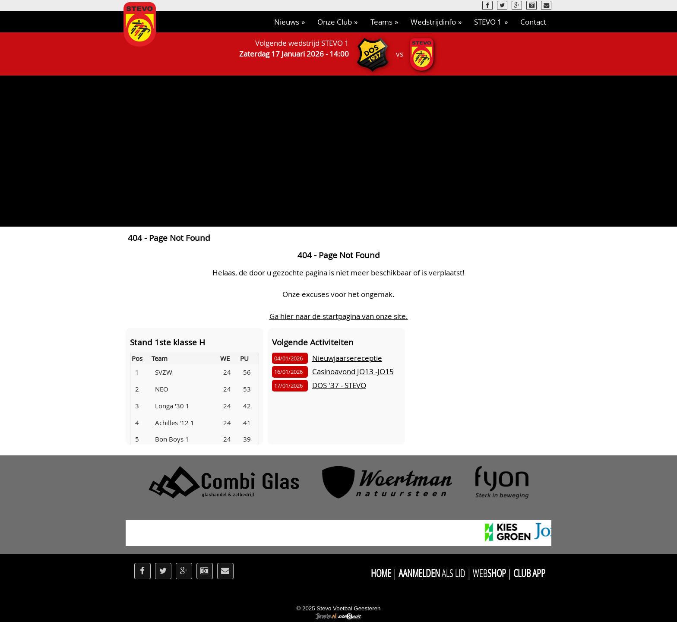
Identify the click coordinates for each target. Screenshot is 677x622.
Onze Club (334, 22)
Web (489, 573)
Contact (533, 22)
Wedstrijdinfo (433, 22)
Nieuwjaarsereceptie (347, 358)
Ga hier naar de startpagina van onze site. (338, 316)
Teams (381, 22)
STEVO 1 (488, 22)
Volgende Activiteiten (313, 342)
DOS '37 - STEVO (339, 385)
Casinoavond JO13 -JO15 (353, 371)
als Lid (431, 573)
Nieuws (286, 22)
